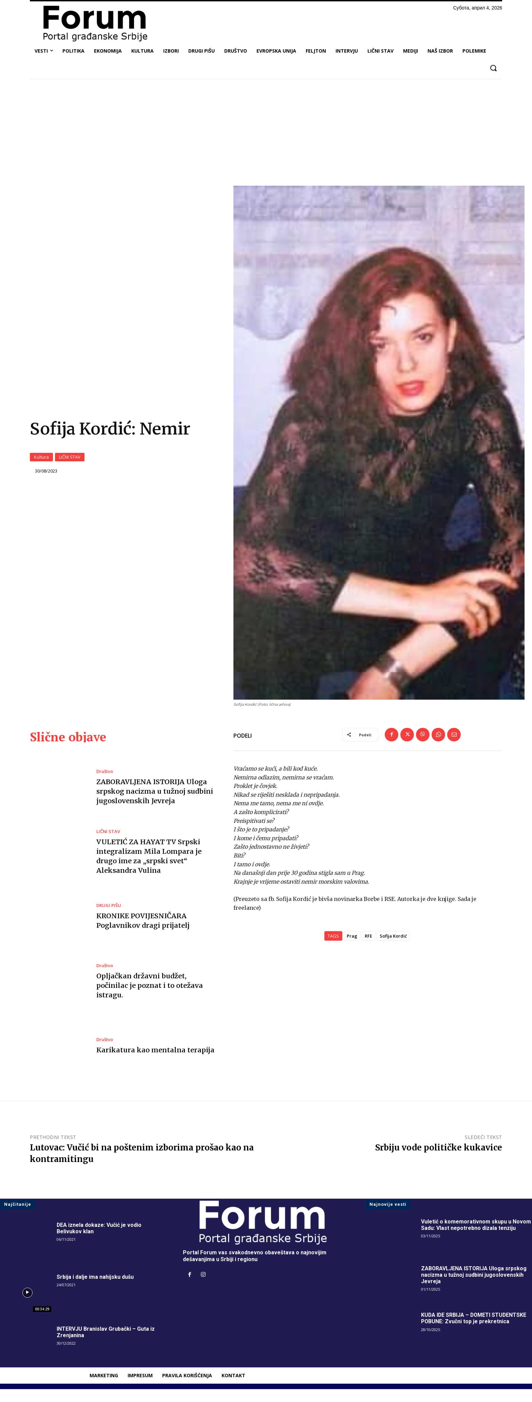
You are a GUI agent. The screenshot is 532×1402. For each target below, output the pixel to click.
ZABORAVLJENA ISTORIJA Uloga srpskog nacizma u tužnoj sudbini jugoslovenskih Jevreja (154, 804)
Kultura (41, 464)
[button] (493, 68)
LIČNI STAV (69, 464)
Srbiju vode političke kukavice (438, 1160)
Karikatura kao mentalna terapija (154, 1063)
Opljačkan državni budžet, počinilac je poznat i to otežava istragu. (149, 998)
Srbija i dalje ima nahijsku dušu (95, 1290)
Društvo (104, 784)
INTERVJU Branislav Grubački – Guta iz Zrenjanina (106, 1345)
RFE (368, 949)
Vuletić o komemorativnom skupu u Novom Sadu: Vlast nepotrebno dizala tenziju (476, 1237)
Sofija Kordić (393, 949)
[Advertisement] (266, 134)
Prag (352, 949)
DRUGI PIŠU (108, 918)
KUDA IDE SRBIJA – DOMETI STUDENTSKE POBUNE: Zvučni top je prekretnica (474, 1331)
